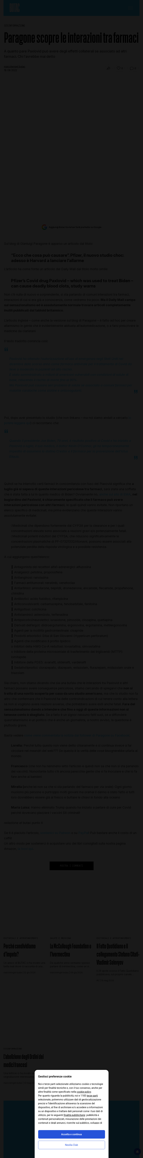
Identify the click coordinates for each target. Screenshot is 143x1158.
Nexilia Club (71, 1145)
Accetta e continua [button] (71, 1134)
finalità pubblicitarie (74, 1115)
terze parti (92, 1095)
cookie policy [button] (84, 1091)
